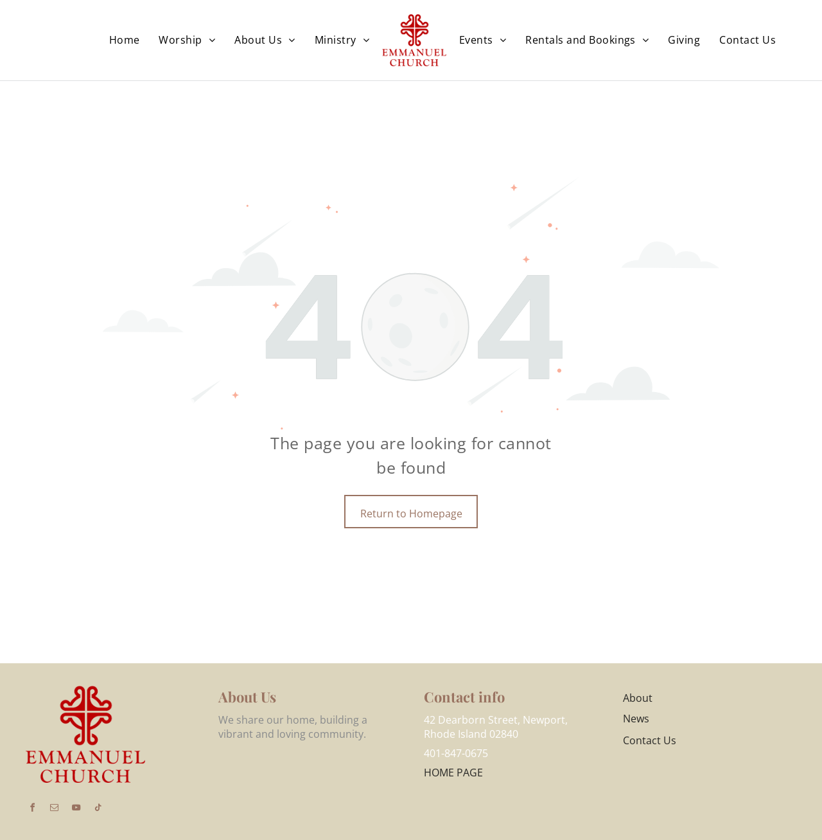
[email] (54, 809)
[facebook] (32, 809)
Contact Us (649, 740)
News (636, 718)
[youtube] (75, 809)
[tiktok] (97, 809)
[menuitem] (125, 40)
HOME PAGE (453, 772)
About (637, 698)
